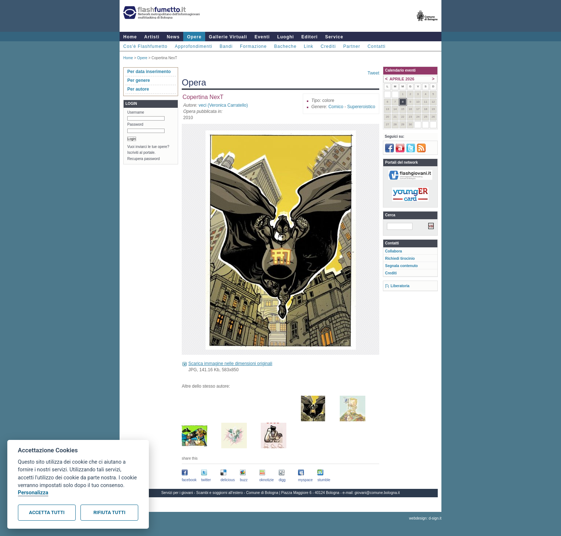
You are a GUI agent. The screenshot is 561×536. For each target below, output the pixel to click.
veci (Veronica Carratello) (223, 105)
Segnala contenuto (401, 266)
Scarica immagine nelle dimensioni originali (230, 363)
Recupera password (143, 159)
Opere (194, 36)
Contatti (376, 46)
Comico (335, 106)
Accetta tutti (46, 512)
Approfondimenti (193, 46)
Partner (351, 46)
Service (334, 36)
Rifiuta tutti (109, 512)
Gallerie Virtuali (228, 36)
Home (130, 36)
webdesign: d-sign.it (425, 518)
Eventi (262, 36)
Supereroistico (361, 106)
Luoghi (285, 36)
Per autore (138, 89)
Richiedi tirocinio (400, 258)
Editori (309, 36)
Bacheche (285, 46)
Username (135, 112)
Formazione (253, 46)
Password (135, 124)
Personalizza (33, 493)
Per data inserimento (149, 71)
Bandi (226, 46)
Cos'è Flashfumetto (145, 46)
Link (308, 46)
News (173, 36)
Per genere (138, 80)
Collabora (393, 251)
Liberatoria (400, 286)
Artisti (151, 36)
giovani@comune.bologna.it (377, 493)
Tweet (373, 73)
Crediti (328, 46)
